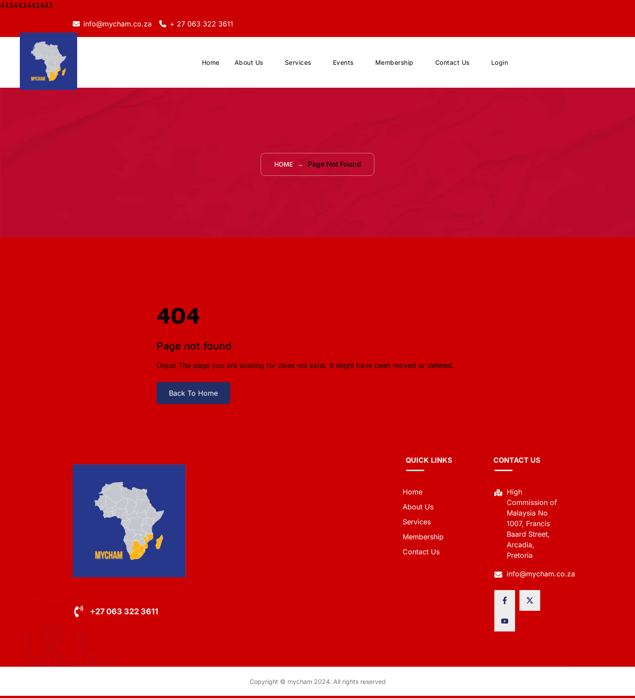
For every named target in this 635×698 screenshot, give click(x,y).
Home (211, 63)
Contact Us (452, 63)
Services (298, 63)
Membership (394, 63)
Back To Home (193, 395)
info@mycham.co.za (117, 23)
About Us (249, 63)
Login (499, 63)
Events (343, 63)
